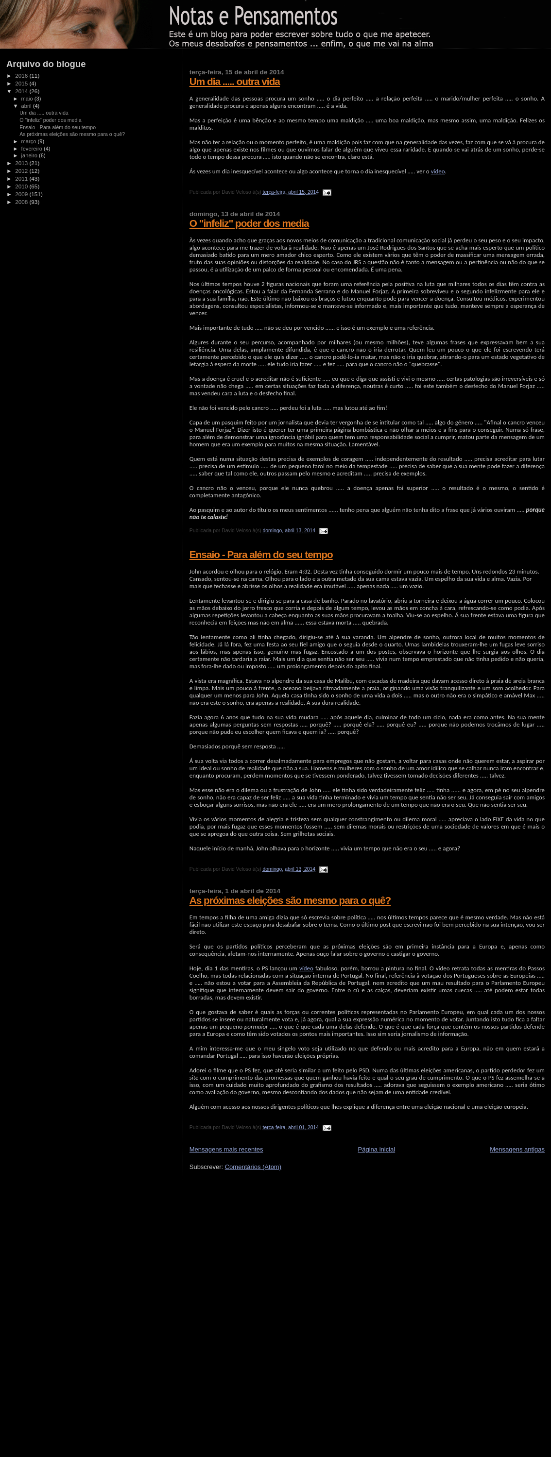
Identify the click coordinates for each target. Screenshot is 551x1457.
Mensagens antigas (517, 1149)
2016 (22, 75)
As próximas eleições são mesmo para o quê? (290, 900)
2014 (22, 91)
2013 (22, 163)
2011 (22, 178)
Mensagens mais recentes (226, 1149)
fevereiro (32, 149)
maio (27, 99)
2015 (22, 83)
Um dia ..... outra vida (234, 81)
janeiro (30, 155)
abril (27, 106)
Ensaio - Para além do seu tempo (261, 554)
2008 (22, 202)
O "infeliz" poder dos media (249, 223)
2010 (22, 186)
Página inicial (377, 1149)
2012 (22, 171)
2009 (22, 194)
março (29, 141)
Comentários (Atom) (253, 1166)
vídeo (438, 171)
